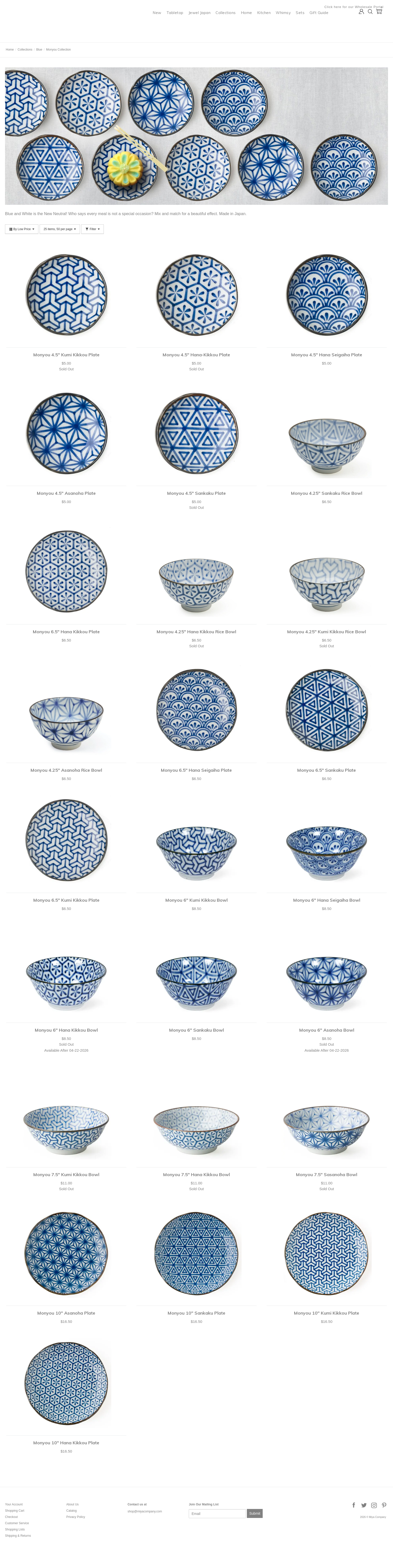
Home (251, 24)
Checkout (11, 1517)
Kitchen (268, 24)
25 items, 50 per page (60, 229)
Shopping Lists (15, 1529)
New (161, 24)
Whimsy (287, 24)
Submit (254, 1513)
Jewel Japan (204, 24)
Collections (230, 24)
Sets (304, 24)
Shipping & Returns (18, 1535)
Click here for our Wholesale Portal (358, 7)
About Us (72, 1504)
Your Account (14, 1504)
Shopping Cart (14, 1510)
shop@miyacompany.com (145, 1511)
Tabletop (179, 24)
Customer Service (17, 1523)
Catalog (71, 1510)
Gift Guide (323, 24)
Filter (92, 229)
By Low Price (21, 229)
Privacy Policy (75, 1517)
